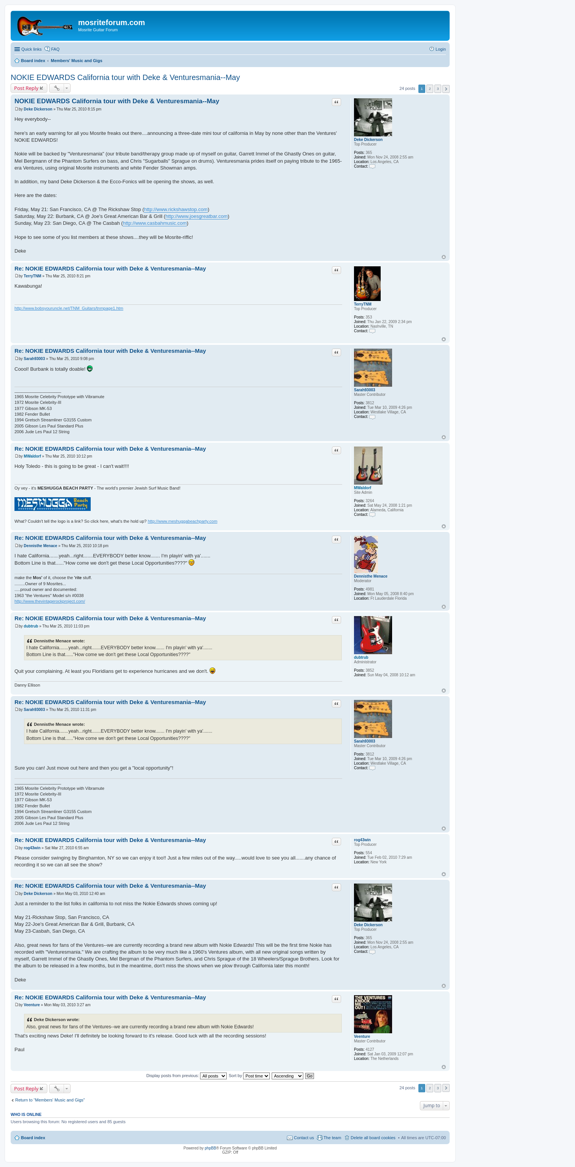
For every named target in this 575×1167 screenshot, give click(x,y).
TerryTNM (363, 304)
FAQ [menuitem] (55, 49)
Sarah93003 (364, 390)
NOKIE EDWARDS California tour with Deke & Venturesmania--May (125, 77)
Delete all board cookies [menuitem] (373, 1137)
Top (444, 257)
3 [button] (438, 88)
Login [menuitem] (441, 49)
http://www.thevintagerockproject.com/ (49, 601)
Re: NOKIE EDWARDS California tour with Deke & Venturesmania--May (110, 268)
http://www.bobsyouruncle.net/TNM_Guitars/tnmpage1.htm (68, 308)
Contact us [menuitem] (304, 1137)
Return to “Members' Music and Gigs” (50, 1100)
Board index (33, 1137)
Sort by (249, 1075)
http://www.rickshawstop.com (176, 209)
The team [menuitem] (332, 1137)
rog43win (362, 840)
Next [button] (446, 89)
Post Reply (26, 88)
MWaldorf (362, 488)
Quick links (31, 49)
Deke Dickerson (368, 140)
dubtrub (361, 657)
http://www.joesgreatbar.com (196, 216)
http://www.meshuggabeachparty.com (183, 521)
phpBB (210, 1148)
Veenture (362, 1036)
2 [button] (430, 88)
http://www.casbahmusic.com (155, 223)
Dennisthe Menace (371, 576)
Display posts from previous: (186, 1075)
